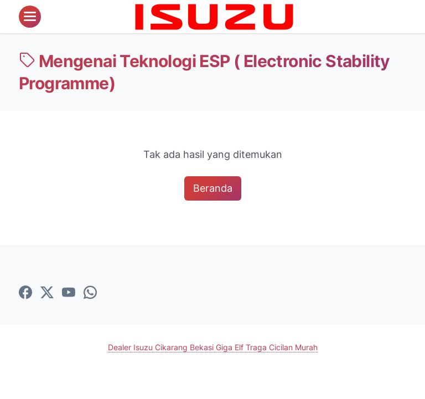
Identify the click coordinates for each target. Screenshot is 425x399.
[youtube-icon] (68, 293)
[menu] (30, 17)
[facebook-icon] (25, 293)
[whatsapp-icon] (90, 293)
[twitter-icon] (47, 293)
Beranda (212, 188)
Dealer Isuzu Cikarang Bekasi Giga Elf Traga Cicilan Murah (213, 347)
